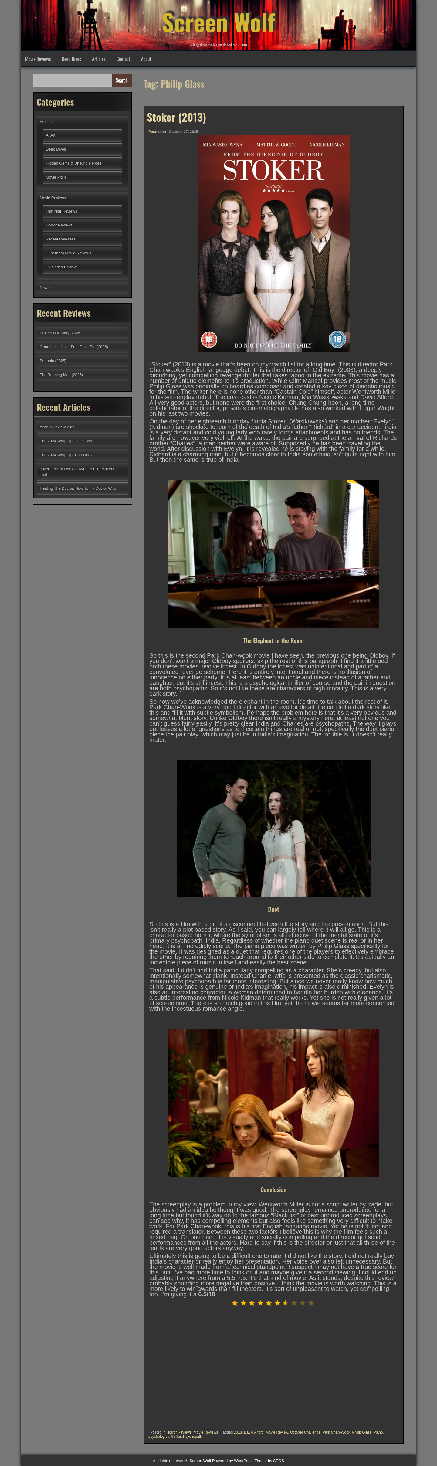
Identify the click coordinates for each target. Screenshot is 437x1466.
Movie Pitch (56, 177)
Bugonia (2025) (53, 361)
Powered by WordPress (232, 1460)
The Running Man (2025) (61, 374)
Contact (123, 59)
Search (122, 80)
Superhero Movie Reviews (68, 253)
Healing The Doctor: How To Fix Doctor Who (78, 488)
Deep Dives (71, 59)
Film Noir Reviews (61, 211)
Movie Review (277, 1432)
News (44, 287)
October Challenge (305, 1432)
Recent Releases (60, 239)
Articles (99, 59)
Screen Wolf (218, 21)
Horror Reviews (178, 1432)
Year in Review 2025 (57, 427)
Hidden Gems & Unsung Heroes (73, 163)
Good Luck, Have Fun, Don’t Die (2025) (74, 347)
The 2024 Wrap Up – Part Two (66, 441)
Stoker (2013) (176, 117)
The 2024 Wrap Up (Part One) (66, 455)
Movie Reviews (38, 59)
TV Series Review (61, 267)
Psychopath (192, 1436)
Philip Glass (361, 1432)
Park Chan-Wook (336, 1432)
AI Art (50, 135)
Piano (378, 1432)
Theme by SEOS (269, 1460)
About (146, 59)
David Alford (254, 1432)
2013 (238, 1432)
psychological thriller (164, 1436)
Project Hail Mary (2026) (61, 333)
